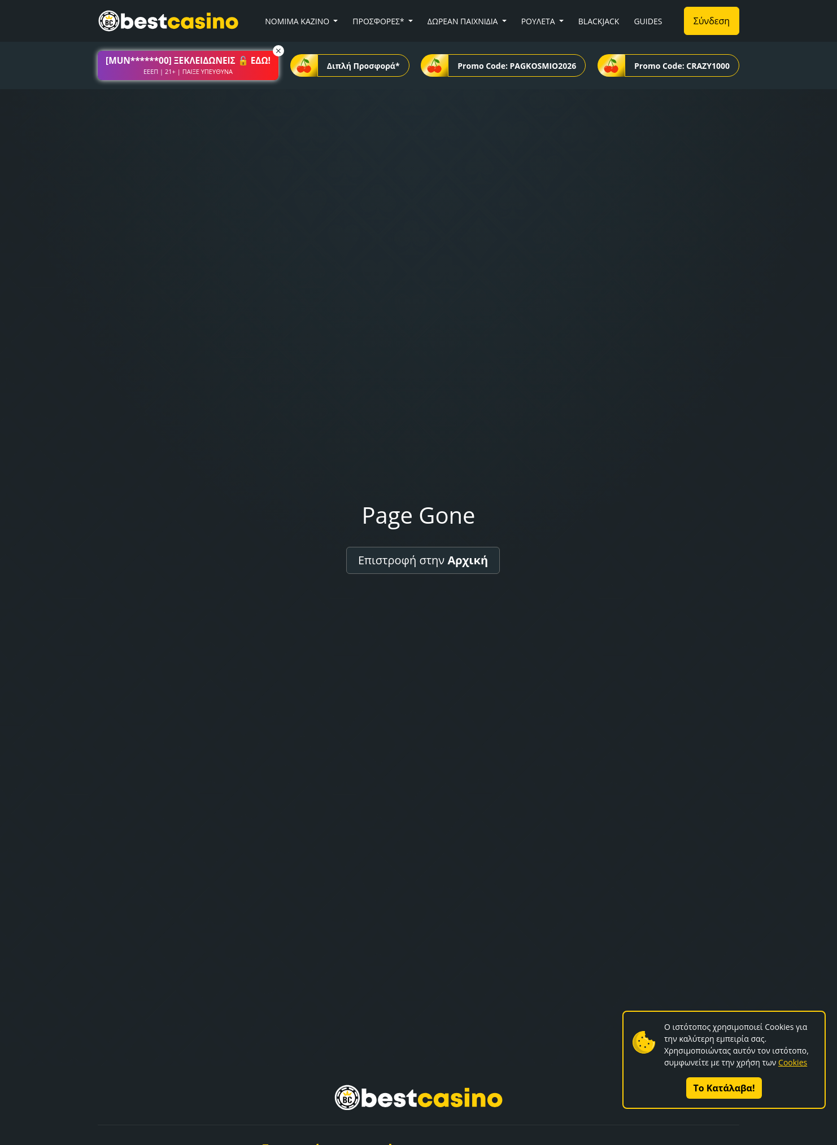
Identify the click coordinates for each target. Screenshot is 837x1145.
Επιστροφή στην (423, 560)
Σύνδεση (712, 21)
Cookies (792, 1062)
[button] (188, 65)
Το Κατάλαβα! (724, 1088)
